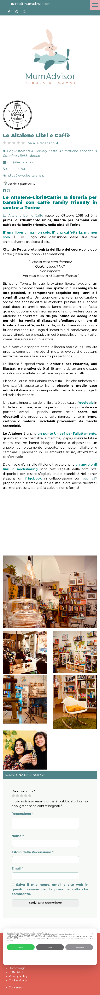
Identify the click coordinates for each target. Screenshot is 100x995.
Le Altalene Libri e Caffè (23, 215)
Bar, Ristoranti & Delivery (27, 151)
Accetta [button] (20, 947)
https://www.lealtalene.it (23, 175)
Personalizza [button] (79, 947)
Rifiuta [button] (50, 947)
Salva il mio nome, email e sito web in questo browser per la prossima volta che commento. (50, 889)
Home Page (17, 968)
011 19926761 (14, 169)
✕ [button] (92, 933)
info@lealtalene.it (18, 162)
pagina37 (90, 478)
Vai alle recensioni (43, 143)
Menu (95, 5)
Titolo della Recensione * (33, 852)
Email (17, 868)
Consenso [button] (15, 987)
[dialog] (50, 946)
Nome (18, 836)
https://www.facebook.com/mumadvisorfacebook (9, 12)
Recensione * (22, 814)
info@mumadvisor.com (30, 4)
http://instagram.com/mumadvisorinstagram (17, 12)
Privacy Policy (18, 976)
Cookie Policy (18, 980)
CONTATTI (16, 972)
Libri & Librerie (29, 156)
